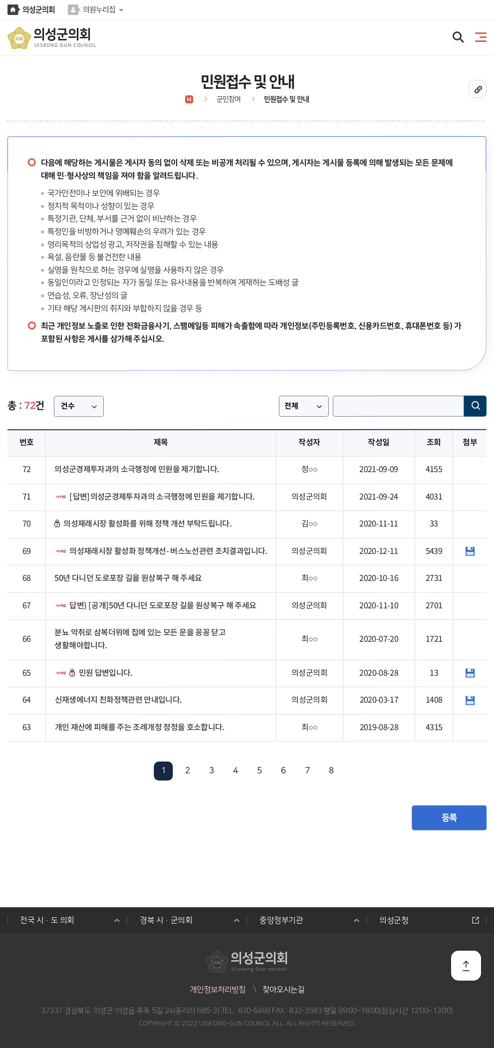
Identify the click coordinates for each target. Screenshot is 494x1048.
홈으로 (189, 99)
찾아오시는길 (283, 989)
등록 (449, 818)
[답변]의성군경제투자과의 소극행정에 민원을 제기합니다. (154, 496)
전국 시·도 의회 (47, 920)
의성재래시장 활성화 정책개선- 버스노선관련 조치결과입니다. (160, 551)
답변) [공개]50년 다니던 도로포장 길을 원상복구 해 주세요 (155, 605)
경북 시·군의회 (166, 920)
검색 (475, 406)
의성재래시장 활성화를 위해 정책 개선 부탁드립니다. (142, 524)
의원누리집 (99, 9)
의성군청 (393, 920)
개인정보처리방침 (218, 989)
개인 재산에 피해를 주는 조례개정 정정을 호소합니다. (139, 727)
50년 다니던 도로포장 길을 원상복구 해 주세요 (128, 578)
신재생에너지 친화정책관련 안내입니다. (118, 700)
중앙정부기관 (281, 920)
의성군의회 (38, 9)
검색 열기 (458, 37)
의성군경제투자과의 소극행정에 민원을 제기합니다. (136, 469)
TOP (466, 966)
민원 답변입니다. (93, 673)
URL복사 (478, 89)
